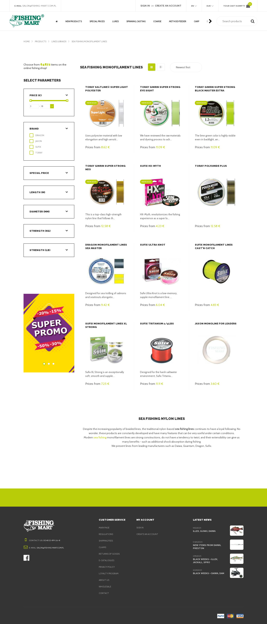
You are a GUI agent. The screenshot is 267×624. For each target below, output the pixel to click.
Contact (104, 593)
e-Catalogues (107, 560)
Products (41, 41)
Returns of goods (110, 554)
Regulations (106, 534)
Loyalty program (109, 573)
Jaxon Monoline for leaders (215, 323)
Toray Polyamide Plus (210, 165)
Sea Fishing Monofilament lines (93, 41)
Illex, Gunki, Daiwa (204, 531)
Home (27, 41)
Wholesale (105, 586)
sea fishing (100, 437)
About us (104, 580)
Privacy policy (107, 567)
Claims (103, 547)
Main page (104, 527)
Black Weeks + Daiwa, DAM (208, 573)
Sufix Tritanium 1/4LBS (155, 323)
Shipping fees (107, 541)
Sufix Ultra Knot (152, 244)
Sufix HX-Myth (150, 165)
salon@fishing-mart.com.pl (40, 5)
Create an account (147, 534)
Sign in (140, 527)
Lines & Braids (61, 41)
